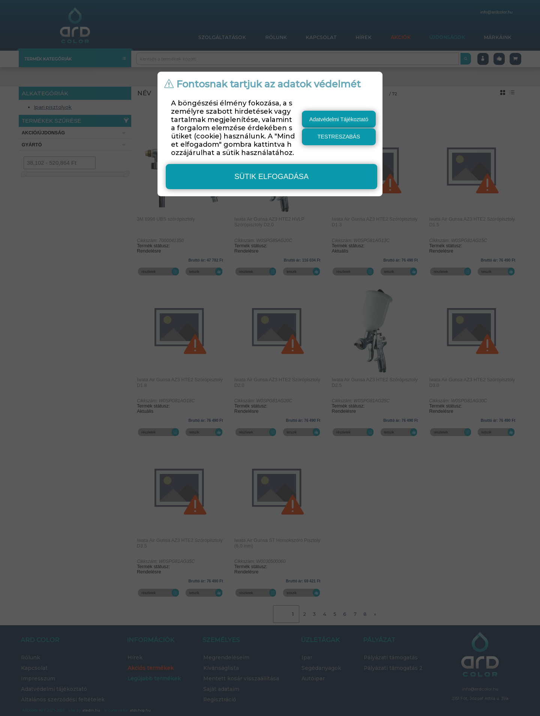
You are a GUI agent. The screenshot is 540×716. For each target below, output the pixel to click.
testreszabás (339, 137)
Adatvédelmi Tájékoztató (338, 119)
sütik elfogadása (271, 176)
